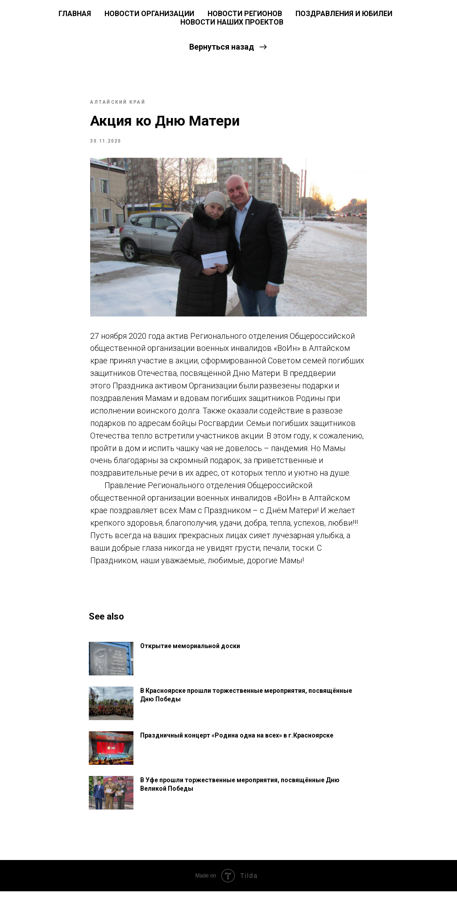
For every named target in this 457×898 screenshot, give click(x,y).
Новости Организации (149, 13)
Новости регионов (245, 13)
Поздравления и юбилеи (343, 13)
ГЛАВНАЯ (74, 13)
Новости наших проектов (231, 22)
